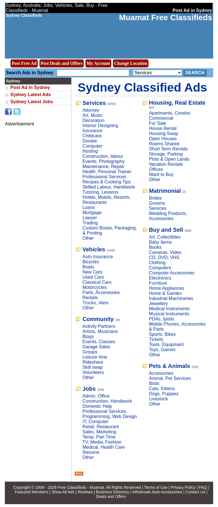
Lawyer (89, 217)
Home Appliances (167, 288)
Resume (90, 452)
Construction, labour (102, 156)
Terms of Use (155, 487)
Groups (89, 351)
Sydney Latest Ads (30, 94)
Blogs (88, 336)
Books (155, 247)
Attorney (90, 110)
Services (94, 103)
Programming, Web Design (109, 416)
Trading (90, 222)
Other (88, 238)
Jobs (89, 389)
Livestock (158, 398)
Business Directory (112, 492)
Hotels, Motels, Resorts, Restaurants (106, 200)
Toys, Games (162, 349)
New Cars (92, 272)
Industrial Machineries (171, 298)
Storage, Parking (166, 154)
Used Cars (93, 277)
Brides (155, 198)
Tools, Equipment (166, 344)
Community (98, 319)
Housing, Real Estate (177, 103)
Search (195, 72)
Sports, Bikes (162, 334)
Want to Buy (161, 174)
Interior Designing (100, 125)
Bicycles (90, 261)
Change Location (130, 63)
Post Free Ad (24, 63)
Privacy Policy (183, 487)
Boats (88, 266)
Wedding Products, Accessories (168, 216)
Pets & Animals (169, 366)
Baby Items (160, 242)
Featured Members (31, 492)
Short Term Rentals (168, 148)
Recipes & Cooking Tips (106, 181)
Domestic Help (97, 406)
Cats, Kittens (162, 388)
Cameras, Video (165, 252)
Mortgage (92, 212)
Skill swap (92, 367)
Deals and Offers (111, 496)
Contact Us (195, 492)
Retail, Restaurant (100, 426)
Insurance (92, 130)
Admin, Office (96, 396)
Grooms (157, 203)
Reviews (85, 492)
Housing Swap (163, 133)
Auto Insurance (97, 256)
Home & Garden (165, 293)
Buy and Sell (166, 230)
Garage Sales (96, 346)
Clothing (157, 262)
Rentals (90, 297)
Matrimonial (165, 191)
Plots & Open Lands (169, 159)
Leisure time (94, 357)
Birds (154, 383)
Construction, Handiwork (107, 401)
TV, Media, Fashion (101, 442)
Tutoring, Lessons (100, 192)
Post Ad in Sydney (30, 87)
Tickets (156, 339)
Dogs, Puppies (164, 393)
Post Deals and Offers (62, 63)
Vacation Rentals (166, 164)
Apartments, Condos (169, 113)
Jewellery (158, 303)
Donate (89, 140)
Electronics (160, 278)
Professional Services (104, 176)
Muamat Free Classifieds (165, 17)
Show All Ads (62, 492)
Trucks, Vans (95, 302)
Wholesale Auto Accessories (157, 492)
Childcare (92, 135)
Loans (88, 207)
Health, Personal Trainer (106, 171)
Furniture (158, 283)
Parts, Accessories (101, 292)
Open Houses (163, 138)
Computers (160, 267)
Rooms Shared (164, 143)
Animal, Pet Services (170, 378)
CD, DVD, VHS (164, 257)
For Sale (157, 123)
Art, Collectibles (165, 237)
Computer (92, 146)
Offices (156, 169)
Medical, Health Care (103, 447)
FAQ (203, 487)
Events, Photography (103, 161)
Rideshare (92, 362)
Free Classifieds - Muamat (81, 487)
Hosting (90, 151)
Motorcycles (94, 287)
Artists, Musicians (100, 331)
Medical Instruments (169, 308)
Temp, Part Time (98, 436)
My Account (98, 63)
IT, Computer (95, 421)
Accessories (161, 373)
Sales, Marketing (99, 431)
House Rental (163, 128)
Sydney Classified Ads (142, 87)
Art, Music (92, 115)
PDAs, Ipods (161, 318)
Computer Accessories (171, 272)
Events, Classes (98, 341)
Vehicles (93, 249)
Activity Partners (98, 326)
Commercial (161, 118)
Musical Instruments (169, 313)
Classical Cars (96, 282)
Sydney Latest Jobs (31, 101)
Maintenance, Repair (103, 166)
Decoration (93, 120)
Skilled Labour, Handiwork (108, 187)
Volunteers (93, 372)
